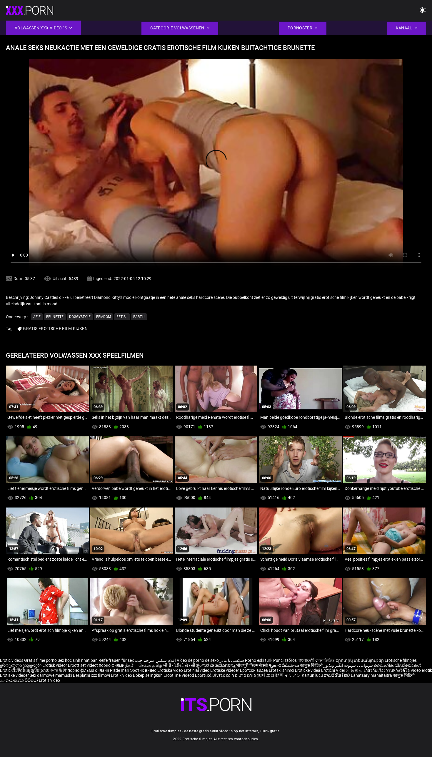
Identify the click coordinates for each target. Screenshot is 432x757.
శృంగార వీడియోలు (284, 665)
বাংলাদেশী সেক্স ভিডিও (316, 660)
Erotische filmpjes (401, 660)
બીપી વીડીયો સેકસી (179, 665)
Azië (37, 317)
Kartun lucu (313, 675)
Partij (139, 317)
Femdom (103, 317)
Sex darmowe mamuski (51, 675)
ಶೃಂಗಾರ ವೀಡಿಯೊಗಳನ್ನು (216, 665)
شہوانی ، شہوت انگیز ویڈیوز (348, 665)
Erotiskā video (170, 670)
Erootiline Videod (179, 675)
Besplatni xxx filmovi (91, 675)
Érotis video (49, 680)
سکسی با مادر (232, 660)
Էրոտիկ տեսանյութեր (360, 660)
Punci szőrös (285, 660)
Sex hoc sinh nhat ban (78, 660)
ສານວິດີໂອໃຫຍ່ (337, 675)
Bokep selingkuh (148, 675)
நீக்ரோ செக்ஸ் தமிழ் (143, 665)
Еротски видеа (254, 670)
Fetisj (122, 317)
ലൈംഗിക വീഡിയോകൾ (397, 665)
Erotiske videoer (225, 670)
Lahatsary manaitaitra (372, 675)
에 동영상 (355, 670)
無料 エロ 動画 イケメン (279, 675)
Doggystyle (80, 317)
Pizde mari (119, 670)
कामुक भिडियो (404, 675)
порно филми (111, 665)
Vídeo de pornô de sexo (198, 660)
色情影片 (59, 670)
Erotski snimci (282, 670)
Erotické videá (308, 670)
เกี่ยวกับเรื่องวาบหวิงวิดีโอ (387, 670)
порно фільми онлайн (88, 670)
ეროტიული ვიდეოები (21, 665)
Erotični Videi (333, 670)
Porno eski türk (258, 660)
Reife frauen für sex (116, 660)
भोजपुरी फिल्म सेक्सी (252, 665)
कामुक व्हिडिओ (311, 665)
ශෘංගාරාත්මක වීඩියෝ (19, 680)
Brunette (55, 317)
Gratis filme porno (40, 660)
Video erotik (421, 670)
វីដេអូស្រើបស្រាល (36, 670)
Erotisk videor (55, 665)
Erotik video (122, 675)
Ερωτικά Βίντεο (210, 675)
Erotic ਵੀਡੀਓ (11, 670)
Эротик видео (143, 670)
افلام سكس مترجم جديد (155, 660)
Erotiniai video (197, 670)
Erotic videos (12, 660)
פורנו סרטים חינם (241, 675)
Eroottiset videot (83, 665)
